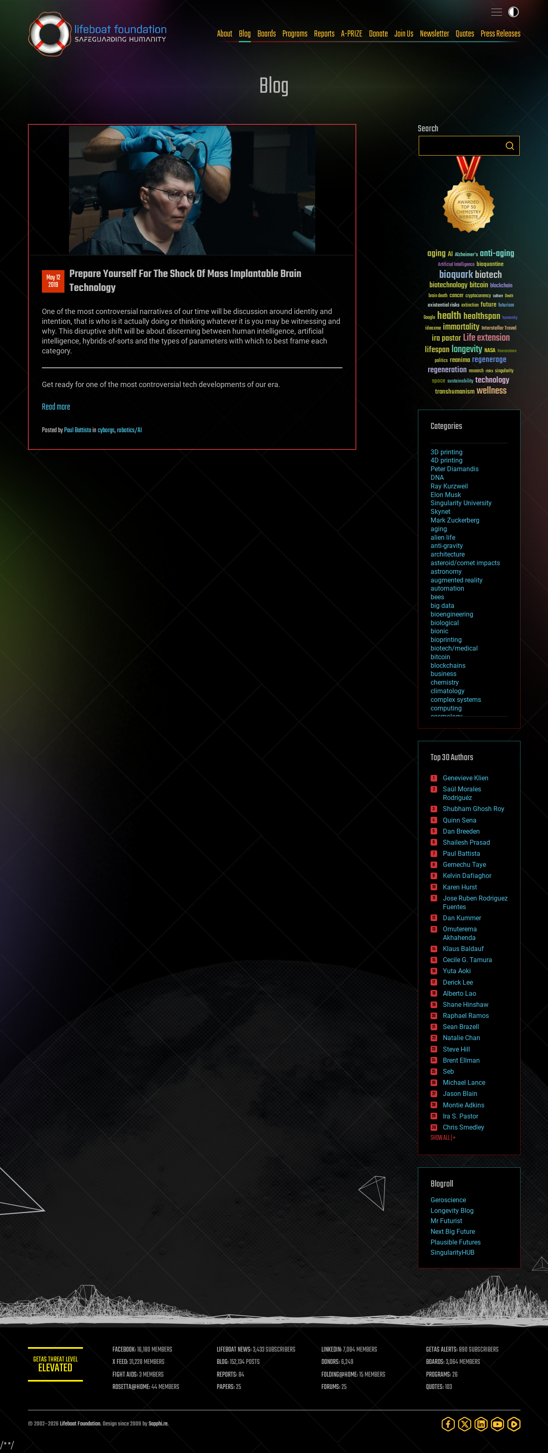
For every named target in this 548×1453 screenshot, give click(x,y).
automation (447, 588)
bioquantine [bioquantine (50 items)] (490, 264)
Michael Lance (464, 1082)
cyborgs (106, 430)
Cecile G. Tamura (467, 960)
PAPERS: (228, 1387)
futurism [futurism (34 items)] (506, 306)
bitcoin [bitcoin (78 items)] (479, 285)
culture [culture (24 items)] (498, 296)
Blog (245, 34)
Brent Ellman (461, 1060)
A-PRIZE (351, 34)
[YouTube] (497, 1424)
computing (446, 708)
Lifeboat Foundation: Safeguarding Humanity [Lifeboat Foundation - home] (97, 34)
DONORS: (332, 1362)
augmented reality (457, 580)
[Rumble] (513, 1424)
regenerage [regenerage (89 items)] (489, 359)
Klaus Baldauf (463, 949)
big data (442, 606)
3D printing (447, 452)
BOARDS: (435, 1362)
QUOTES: (435, 1387)
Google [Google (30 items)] (429, 318)
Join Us (403, 34)
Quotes (465, 34)
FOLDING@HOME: (341, 1375)
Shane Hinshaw (465, 1004)
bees (437, 597)
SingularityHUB (453, 1252)
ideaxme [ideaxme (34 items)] (433, 329)
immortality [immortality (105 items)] (461, 327)
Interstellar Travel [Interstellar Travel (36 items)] (499, 328)
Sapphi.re (158, 1424)
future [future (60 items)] (488, 305)
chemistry (445, 682)
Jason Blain (460, 1094)
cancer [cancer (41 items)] (456, 296)
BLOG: (225, 1362)
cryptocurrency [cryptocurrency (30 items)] (478, 296)
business (443, 674)
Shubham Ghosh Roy (473, 809)
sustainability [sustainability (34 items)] (460, 382)
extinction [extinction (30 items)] (470, 305)
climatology (448, 691)
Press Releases (500, 34)
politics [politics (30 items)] (441, 361)
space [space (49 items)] (438, 380)
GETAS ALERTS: (442, 1350)
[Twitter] (464, 1424)
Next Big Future (453, 1231)
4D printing (447, 460)
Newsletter (434, 34)
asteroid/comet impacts (465, 563)
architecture (448, 554)
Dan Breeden (461, 831)
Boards (266, 34)
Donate (378, 34)
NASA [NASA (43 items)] (489, 351)
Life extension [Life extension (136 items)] (486, 338)
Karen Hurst (460, 887)
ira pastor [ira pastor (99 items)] (446, 338)
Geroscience (448, 1200)
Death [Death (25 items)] (509, 296)
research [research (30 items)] (476, 371)
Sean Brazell (461, 1027)
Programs (294, 34)
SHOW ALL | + (443, 1138)
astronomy (446, 571)
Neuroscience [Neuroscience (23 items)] (507, 351)
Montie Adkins (463, 1105)
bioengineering (452, 614)
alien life (443, 537)
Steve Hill (456, 1049)
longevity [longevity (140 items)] (467, 349)
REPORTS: (229, 1375)
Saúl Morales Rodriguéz (462, 793)
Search (510, 146)
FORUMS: (332, 1387)
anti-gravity (447, 546)
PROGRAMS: (439, 1375)
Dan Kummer (462, 918)
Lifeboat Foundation (80, 1424)
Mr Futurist (446, 1221)
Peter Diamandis (455, 469)
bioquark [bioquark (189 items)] (456, 275)
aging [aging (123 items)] (436, 254)
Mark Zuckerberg (455, 520)
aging (439, 529)
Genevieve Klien (465, 778)
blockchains (448, 665)
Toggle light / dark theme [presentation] (513, 12)
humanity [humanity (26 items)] (510, 318)
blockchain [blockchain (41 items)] (501, 286)
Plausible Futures (456, 1242)
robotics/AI (129, 430)
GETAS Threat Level (56, 1365)
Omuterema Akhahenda (460, 933)
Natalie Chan (461, 1038)
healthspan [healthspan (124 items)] (481, 317)
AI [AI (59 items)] (450, 255)
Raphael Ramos (466, 1016)
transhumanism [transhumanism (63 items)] (455, 392)
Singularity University (461, 503)
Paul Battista (77, 430)
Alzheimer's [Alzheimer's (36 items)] (466, 255)
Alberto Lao (459, 993)
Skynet (440, 512)
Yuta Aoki (457, 971)
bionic (439, 631)
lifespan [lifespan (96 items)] (437, 350)
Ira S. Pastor (460, 1116)
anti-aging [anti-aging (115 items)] (497, 254)
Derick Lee (458, 982)
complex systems (456, 700)
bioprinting (446, 640)
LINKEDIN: (333, 1350)
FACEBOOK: (126, 1350)
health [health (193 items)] (449, 316)
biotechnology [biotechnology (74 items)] (448, 285)
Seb (448, 1071)
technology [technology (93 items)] (492, 380)
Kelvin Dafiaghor (467, 876)
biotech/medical (454, 648)
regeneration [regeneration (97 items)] (447, 370)
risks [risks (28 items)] (489, 371)
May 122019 (53, 281)
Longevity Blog (452, 1211)
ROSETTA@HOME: (134, 1387)
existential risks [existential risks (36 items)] (443, 306)
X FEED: (123, 1362)
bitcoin (440, 657)
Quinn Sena (460, 820)
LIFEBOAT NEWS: (236, 1350)
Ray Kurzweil (449, 486)
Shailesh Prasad (466, 842)
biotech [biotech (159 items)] (488, 275)
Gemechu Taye (464, 865)
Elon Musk (446, 495)
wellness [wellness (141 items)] (492, 391)
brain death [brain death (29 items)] (438, 296)
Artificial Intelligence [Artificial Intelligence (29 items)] (456, 265)
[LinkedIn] (481, 1424)
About (224, 34)
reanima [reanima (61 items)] (460, 360)
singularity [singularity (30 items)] (504, 371)
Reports (324, 34)
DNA (437, 477)
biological (445, 623)
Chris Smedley (463, 1127)
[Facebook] (448, 1424)
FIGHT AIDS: (127, 1375)
